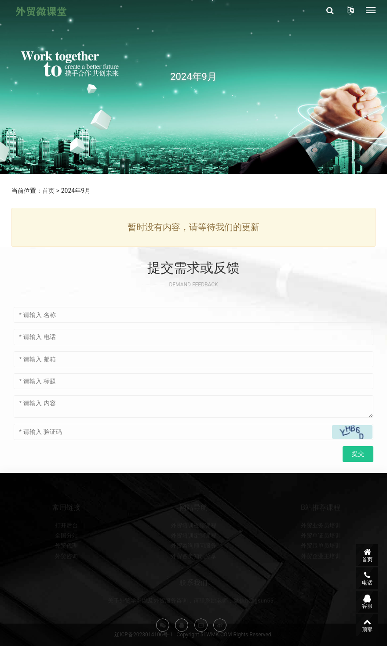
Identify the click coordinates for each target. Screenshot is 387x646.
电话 (367, 578)
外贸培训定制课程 (193, 558)
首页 (48, 190)
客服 (367, 601)
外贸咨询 (66, 578)
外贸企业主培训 (321, 578)
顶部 (367, 624)
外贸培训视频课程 (193, 548)
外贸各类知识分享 (193, 578)
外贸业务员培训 (321, 548)
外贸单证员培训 (321, 558)
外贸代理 (66, 568)
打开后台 (66, 548)
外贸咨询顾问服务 (193, 568)
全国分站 (66, 558)
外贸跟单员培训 (321, 568)
